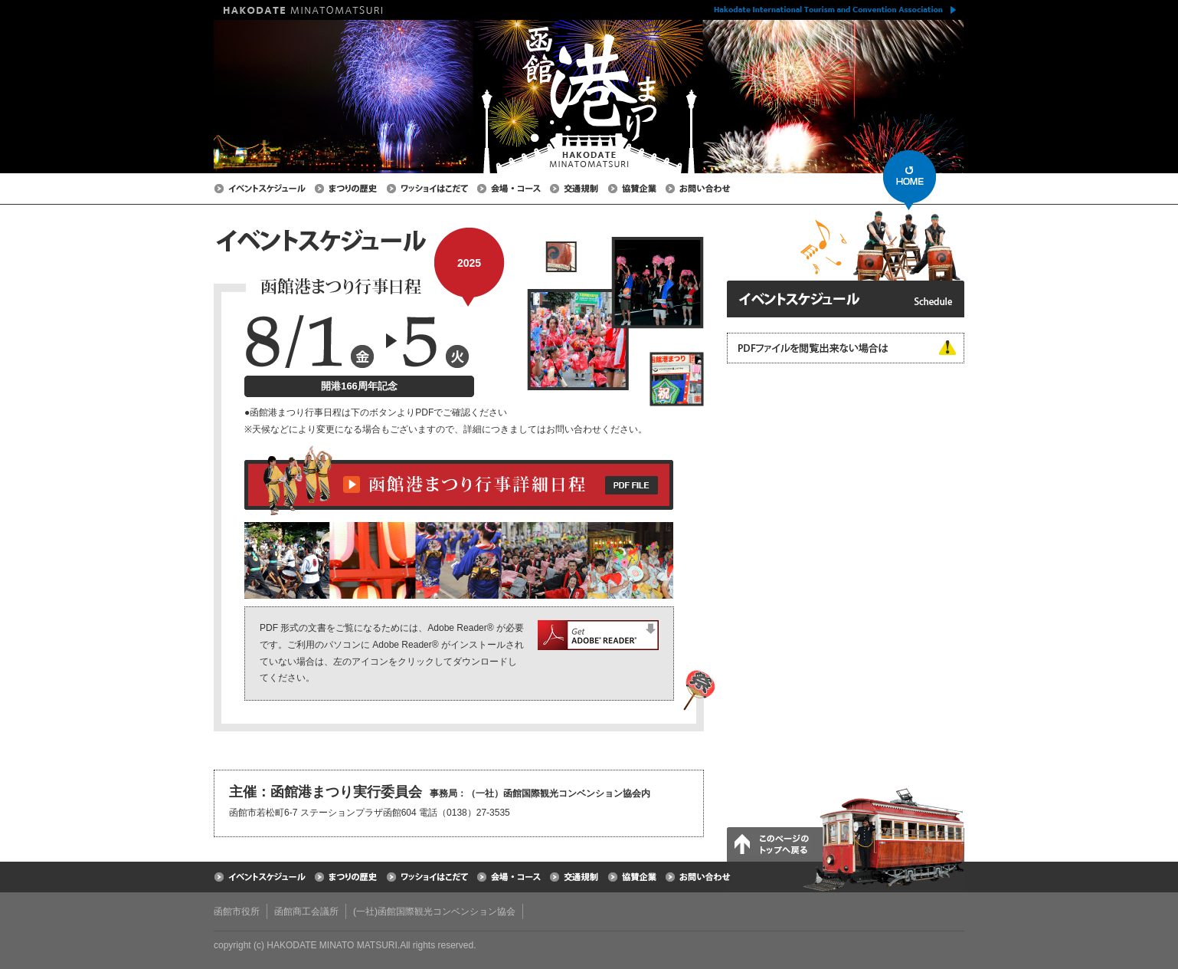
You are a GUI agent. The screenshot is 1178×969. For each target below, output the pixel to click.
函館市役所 (237, 911)
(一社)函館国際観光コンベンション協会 (434, 911)
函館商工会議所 (306, 911)
